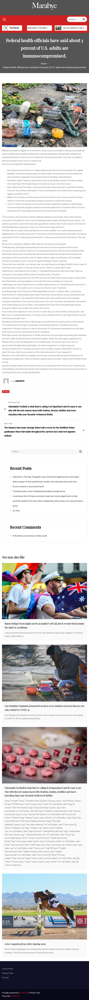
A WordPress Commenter (23, 536)
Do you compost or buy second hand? (28, 486)
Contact (5, 978)
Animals (6, 391)
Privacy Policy (7, 973)
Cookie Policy (7, 969)
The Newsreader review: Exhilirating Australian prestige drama (39, 491)
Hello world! (42, 536)
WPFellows (15, 996)
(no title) (16, 511)
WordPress (24, 993)
